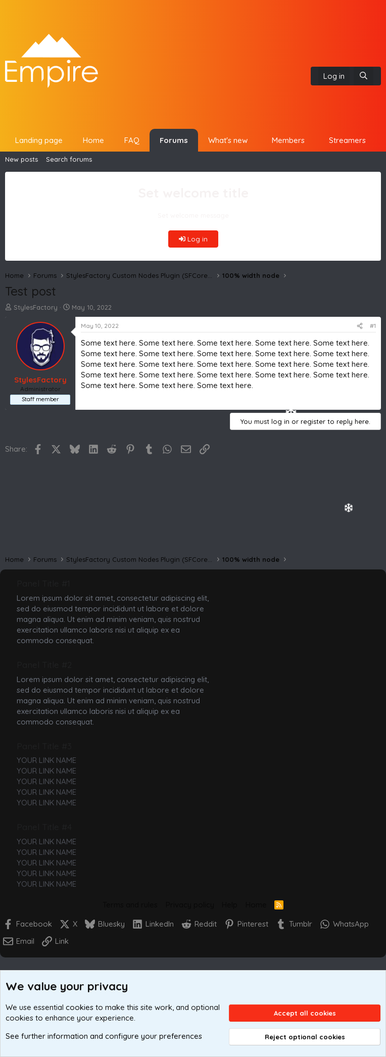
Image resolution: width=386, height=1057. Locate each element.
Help (229, 904)
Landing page (39, 140)
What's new (228, 140)
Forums (174, 140)
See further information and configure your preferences (104, 1036)
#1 (373, 325)
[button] (255, 140)
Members (288, 140)
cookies (79, 1007)
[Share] (359, 326)
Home (93, 140)
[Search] (363, 76)
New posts (21, 159)
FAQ (131, 140)
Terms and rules (130, 904)
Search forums (69, 159)
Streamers (347, 140)
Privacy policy (190, 904)
